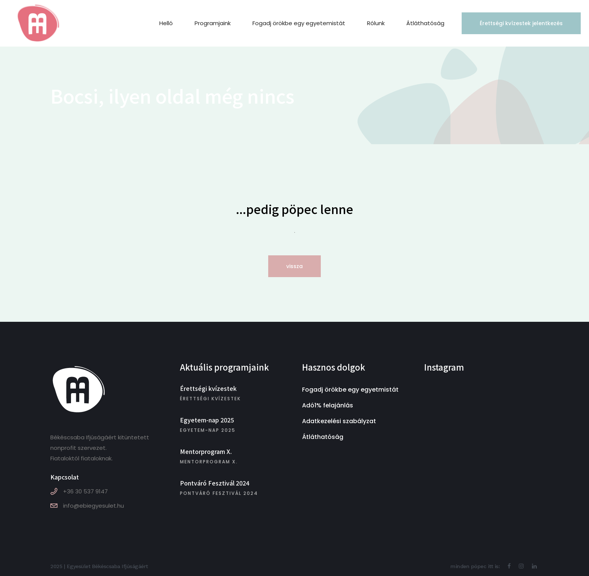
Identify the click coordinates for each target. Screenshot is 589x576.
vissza (294, 266)
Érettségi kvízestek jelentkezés (512, 23)
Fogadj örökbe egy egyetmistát (350, 389)
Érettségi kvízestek (208, 388)
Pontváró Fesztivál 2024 (214, 482)
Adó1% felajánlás (327, 405)
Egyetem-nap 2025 (207, 419)
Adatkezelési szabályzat (339, 421)
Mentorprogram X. (206, 451)
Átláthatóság (322, 437)
